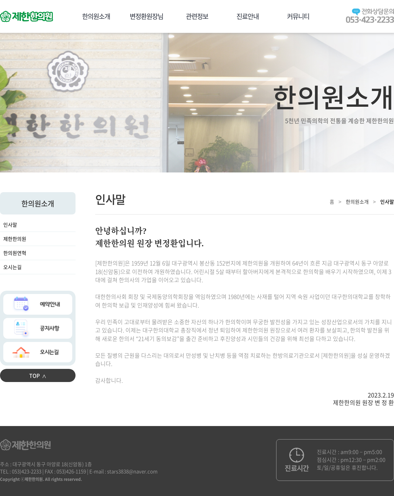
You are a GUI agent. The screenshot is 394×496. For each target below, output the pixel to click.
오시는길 (12, 267)
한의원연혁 (14, 253)
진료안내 (247, 16)
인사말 (10, 224)
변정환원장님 (146, 16)
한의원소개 (96, 16)
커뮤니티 (298, 16)
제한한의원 (14, 238)
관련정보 (197, 16)
